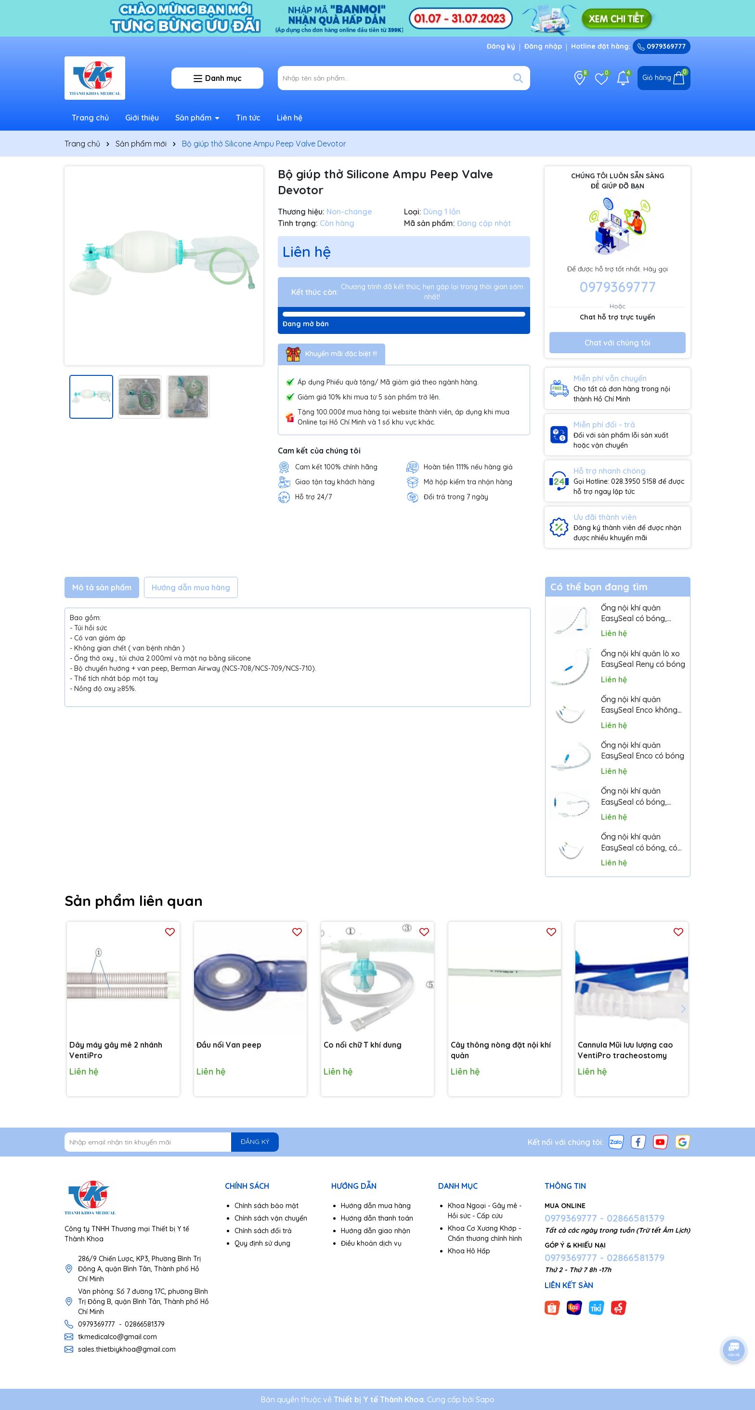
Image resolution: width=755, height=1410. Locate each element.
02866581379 (145, 1324)
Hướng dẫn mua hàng (376, 1205)
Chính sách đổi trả (263, 1230)
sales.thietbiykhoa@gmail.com (127, 1349)
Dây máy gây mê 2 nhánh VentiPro (115, 1050)
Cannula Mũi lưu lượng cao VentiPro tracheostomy (625, 1050)
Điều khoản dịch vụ (371, 1243)
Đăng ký (501, 46)
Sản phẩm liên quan (134, 900)
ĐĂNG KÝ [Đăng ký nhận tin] (255, 1141)
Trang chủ (90, 117)
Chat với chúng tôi (618, 342)
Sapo (485, 1399)
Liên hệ (289, 117)
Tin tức (248, 117)
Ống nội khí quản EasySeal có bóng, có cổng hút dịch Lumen (639, 842)
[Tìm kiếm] (518, 78)
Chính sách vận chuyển (270, 1218)
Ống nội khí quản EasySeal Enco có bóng (642, 750)
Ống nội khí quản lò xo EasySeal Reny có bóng (643, 659)
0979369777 (662, 46)
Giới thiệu (142, 117)
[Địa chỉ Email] (172, 1142)
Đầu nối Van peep (228, 1045)
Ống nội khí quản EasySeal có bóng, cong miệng (634, 796)
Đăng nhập (543, 46)
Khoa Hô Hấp (469, 1251)
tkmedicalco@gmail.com (117, 1336)
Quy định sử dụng (262, 1243)
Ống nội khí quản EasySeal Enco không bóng (639, 705)
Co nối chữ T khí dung (363, 1045)
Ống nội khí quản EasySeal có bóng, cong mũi (634, 613)
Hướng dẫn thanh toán (377, 1218)
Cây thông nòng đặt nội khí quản (501, 1050)
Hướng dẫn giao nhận (375, 1230)
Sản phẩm (194, 117)
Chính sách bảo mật (266, 1205)
